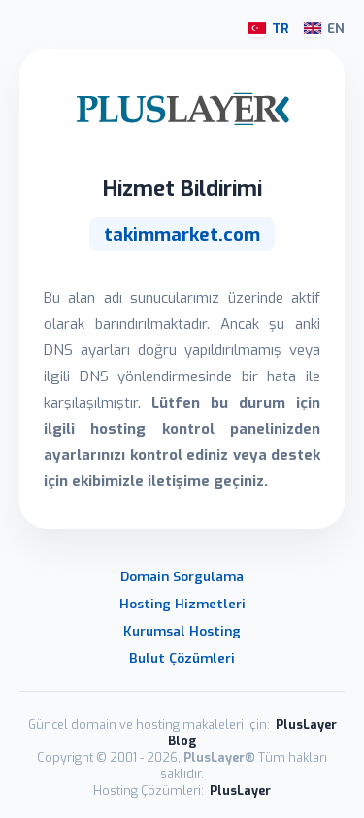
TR (268, 28)
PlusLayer (240, 790)
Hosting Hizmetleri (182, 603)
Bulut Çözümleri (182, 658)
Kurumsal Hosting (182, 630)
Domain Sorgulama (182, 576)
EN (324, 28)
